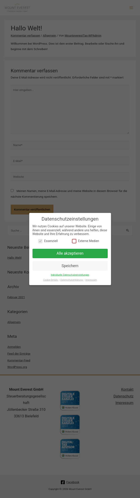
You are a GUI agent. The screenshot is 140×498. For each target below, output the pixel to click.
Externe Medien (85, 240)
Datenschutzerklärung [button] (71, 278)
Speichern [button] (69, 264)
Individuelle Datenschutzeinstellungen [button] (70, 273)
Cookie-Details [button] (50, 278)
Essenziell (48, 240)
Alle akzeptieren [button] (70, 252)
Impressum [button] (91, 278)
